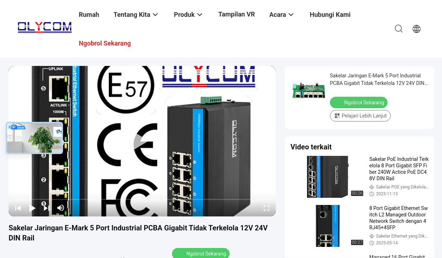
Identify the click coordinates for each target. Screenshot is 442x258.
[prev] (18, 207)
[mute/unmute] (61, 207)
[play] (142, 141)
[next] (46, 207)
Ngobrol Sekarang (359, 102)
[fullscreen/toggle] (266, 207)
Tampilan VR (236, 14)
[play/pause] (32, 207)
